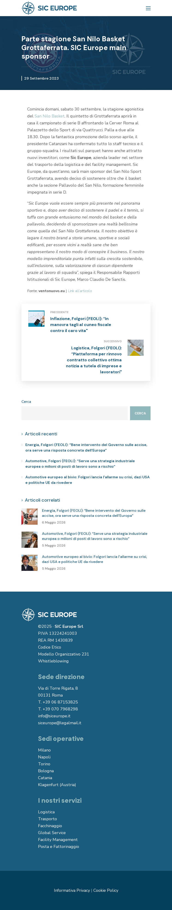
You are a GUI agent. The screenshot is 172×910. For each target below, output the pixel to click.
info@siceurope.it (54, 716)
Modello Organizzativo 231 (63, 654)
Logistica (46, 812)
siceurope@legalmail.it (59, 723)
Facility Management (58, 839)
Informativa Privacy (72, 890)
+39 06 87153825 (60, 702)
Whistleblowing (53, 661)
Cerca (26, 401)
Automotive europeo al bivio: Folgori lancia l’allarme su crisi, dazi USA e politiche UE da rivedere (87, 480)
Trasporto (47, 819)
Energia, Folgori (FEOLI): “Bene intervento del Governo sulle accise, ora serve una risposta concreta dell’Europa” (86, 447)
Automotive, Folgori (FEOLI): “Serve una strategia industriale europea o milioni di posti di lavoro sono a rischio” (80, 463)
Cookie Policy (105, 890)
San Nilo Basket (50, 116)
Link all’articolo (80, 290)
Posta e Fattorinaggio (58, 846)
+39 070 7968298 (60, 709)
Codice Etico (49, 647)
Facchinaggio (50, 826)
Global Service (52, 832)
